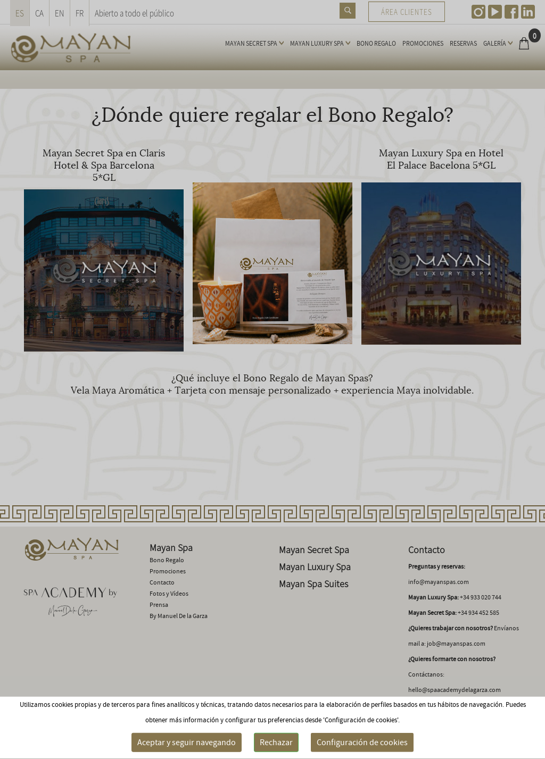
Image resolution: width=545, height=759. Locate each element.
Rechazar (276, 742)
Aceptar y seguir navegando (186, 742)
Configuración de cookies (362, 742)
